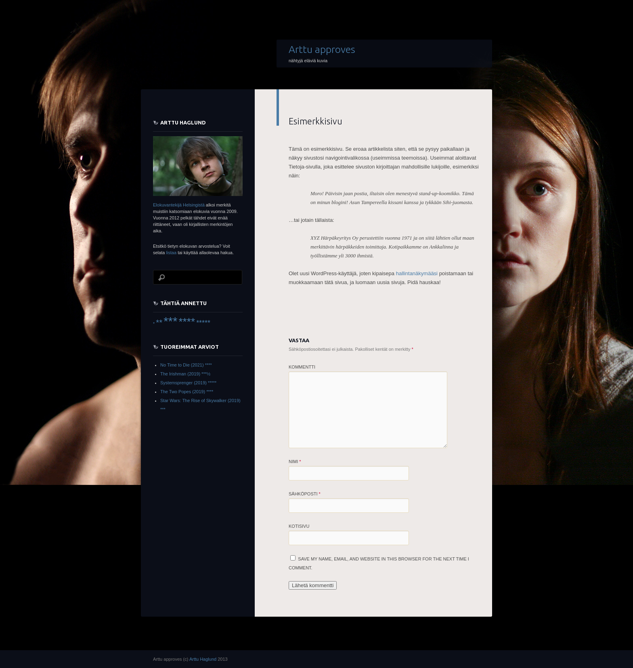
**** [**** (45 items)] (186, 322)
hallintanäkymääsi (417, 273)
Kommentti (302, 367)
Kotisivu (299, 526)
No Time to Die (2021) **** (186, 364)
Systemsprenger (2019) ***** (188, 382)
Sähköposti (305, 493)
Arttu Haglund (202, 659)
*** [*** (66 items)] (170, 321)
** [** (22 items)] (159, 322)
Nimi (295, 461)
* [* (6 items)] (154, 323)
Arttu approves (322, 49)
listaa (171, 252)
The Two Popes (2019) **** (186, 391)
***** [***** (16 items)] (203, 323)
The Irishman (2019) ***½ (185, 373)
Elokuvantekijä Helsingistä (179, 204)
